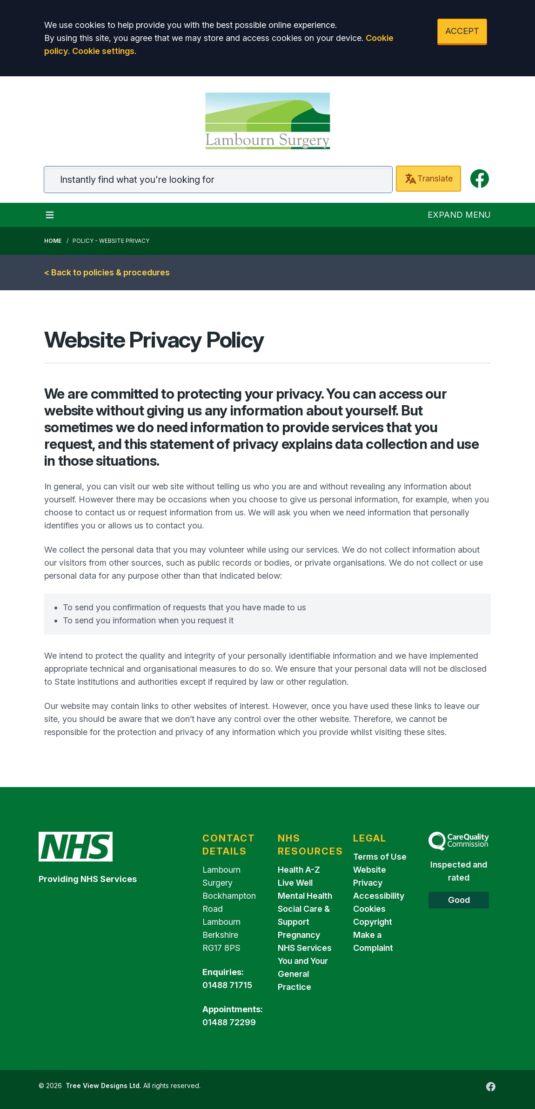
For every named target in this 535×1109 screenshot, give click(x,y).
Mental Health (305, 896)
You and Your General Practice (303, 974)
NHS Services (305, 948)
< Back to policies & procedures (107, 272)
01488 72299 (229, 1022)
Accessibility (378, 896)
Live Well (295, 883)
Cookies (369, 909)
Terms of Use (380, 857)
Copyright (372, 922)
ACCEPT (462, 31)
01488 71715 (227, 985)
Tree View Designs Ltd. (103, 1085)
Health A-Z (299, 870)
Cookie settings (103, 51)
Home (52, 240)
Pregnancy (299, 935)
